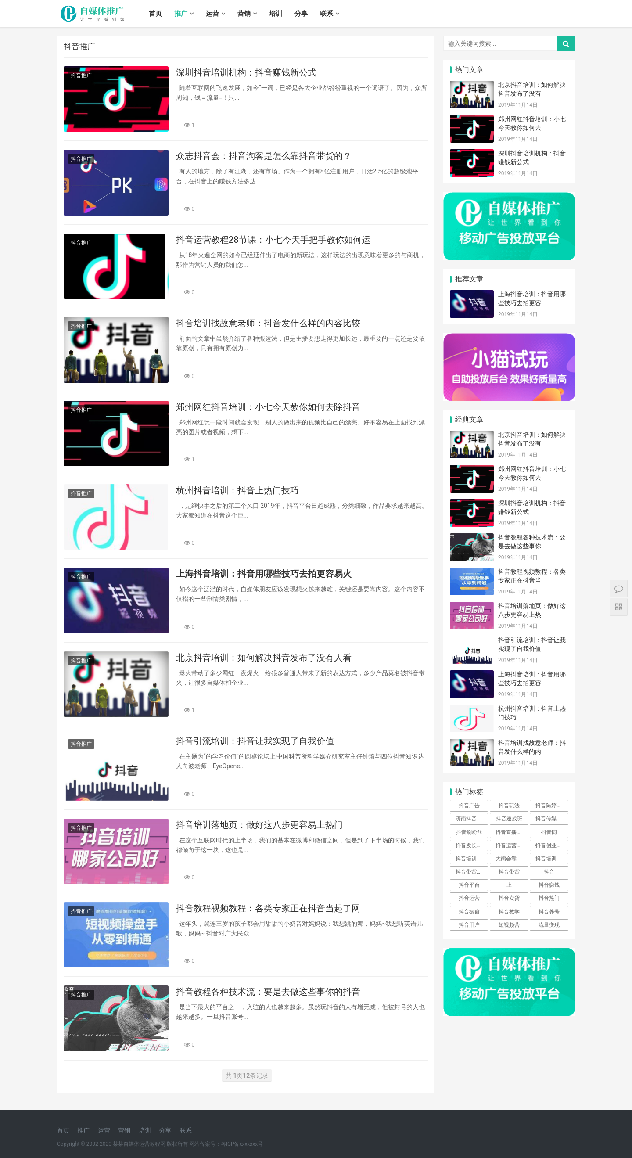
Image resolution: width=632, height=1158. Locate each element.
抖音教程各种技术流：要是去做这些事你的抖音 (268, 991)
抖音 (549, 872)
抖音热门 (549, 898)
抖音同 (549, 832)
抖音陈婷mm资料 (551, 805)
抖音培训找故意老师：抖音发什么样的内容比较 (268, 323)
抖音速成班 (509, 819)
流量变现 (549, 925)
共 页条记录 (247, 1075)
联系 (326, 14)
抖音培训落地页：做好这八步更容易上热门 (259, 825)
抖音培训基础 (471, 859)
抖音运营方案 (511, 845)
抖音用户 (469, 925)
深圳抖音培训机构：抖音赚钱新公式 (246, 72)
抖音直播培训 (511, 832)
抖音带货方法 (471, 872)
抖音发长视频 (471, 845)
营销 (244, 14)
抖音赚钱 (549, 885)
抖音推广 (81, 75)
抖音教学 (509, 912)
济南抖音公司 (471, 819)
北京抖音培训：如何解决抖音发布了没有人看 (264, 657)
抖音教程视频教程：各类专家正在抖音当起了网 (268, 908)
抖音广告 (469, 805)
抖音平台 (469, 885)
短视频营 (509, 925)
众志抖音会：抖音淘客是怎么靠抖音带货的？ (264, 156)
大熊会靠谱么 (511, 859)
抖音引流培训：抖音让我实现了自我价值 (255, 741)
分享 (301, 14)
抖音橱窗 (469, 912)
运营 (212, 14)
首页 (155, 14)
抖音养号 (549, 912)
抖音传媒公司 (551, 819)
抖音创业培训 (551, 845)
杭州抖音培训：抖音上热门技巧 (237, 490)
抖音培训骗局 (551, 859)
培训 (275, 14)
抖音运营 (469, 898)
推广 (180, 14)
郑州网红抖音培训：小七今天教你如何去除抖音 (268, 407)
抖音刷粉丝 (469, 832)
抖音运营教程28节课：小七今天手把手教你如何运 (273, 239)
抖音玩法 (509, 805)
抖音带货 (509, 872)
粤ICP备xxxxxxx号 (242, 1144)
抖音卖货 (509, 898)
